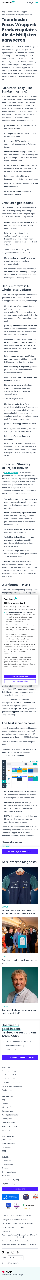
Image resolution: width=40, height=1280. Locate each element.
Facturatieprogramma (9, 1223)
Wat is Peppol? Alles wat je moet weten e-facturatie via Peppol (20, 1236)
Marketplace (7, 1118)
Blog (3, 12)
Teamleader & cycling (10, 1179)
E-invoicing (5, 1216)
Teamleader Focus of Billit (27, 1245)
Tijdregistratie (26, 1227)
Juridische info (7, 1139)
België (15, 666)
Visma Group (6, 1275)
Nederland (23, 666)
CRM (12, 1216)
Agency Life (6, 1130)
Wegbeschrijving (8, 1183)
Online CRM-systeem (23, 1216)
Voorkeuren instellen (20, 681)
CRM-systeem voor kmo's (11, 1220)
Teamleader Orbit (9, 1075)
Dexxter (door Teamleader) (12, 1082)
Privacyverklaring (8, 1143)
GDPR (4, 1151)
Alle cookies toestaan (20, 676)
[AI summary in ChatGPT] (17, 1252)
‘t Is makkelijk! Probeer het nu (20, 851)
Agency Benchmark (9, 1126)
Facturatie (24, 1220)
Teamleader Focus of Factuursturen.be (15, 1241)
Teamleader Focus (9, 1071)
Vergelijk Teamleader (10, 1115)
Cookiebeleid (7, 1147)
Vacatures (6, 1176)
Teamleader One (8, 1078)
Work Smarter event (10, 1122)
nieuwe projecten (11, 473)
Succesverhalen (8, 1111)
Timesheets (6, 1231)
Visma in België (17, 1275)
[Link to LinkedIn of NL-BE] (8, 1252)
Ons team (5, 1168)
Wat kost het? (7, 1090)
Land (4, 1258)
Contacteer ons (20, 1189)
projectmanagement (26, 1223)
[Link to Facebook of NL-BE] (3, 1252)
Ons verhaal (6, 1160)
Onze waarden (7, 1164)
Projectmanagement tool (10, 1227)
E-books (5, 1103)
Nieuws (6, 846)
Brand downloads (9, 1172)
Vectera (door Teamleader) (12, 1086)
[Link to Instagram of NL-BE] (13, 1252)
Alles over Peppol (8, 1107)
